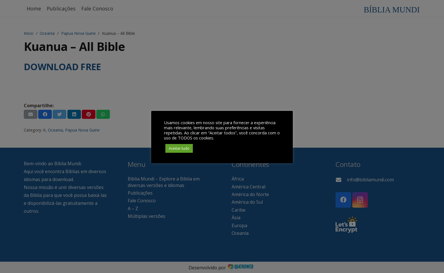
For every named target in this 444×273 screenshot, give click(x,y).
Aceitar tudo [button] (179, 148)
